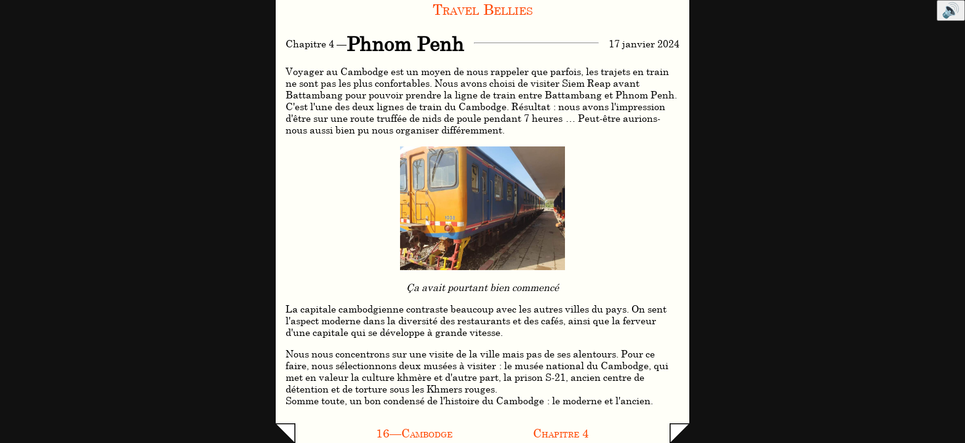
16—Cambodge (414, 433)
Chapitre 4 (561, 433)
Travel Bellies (483, 9)
